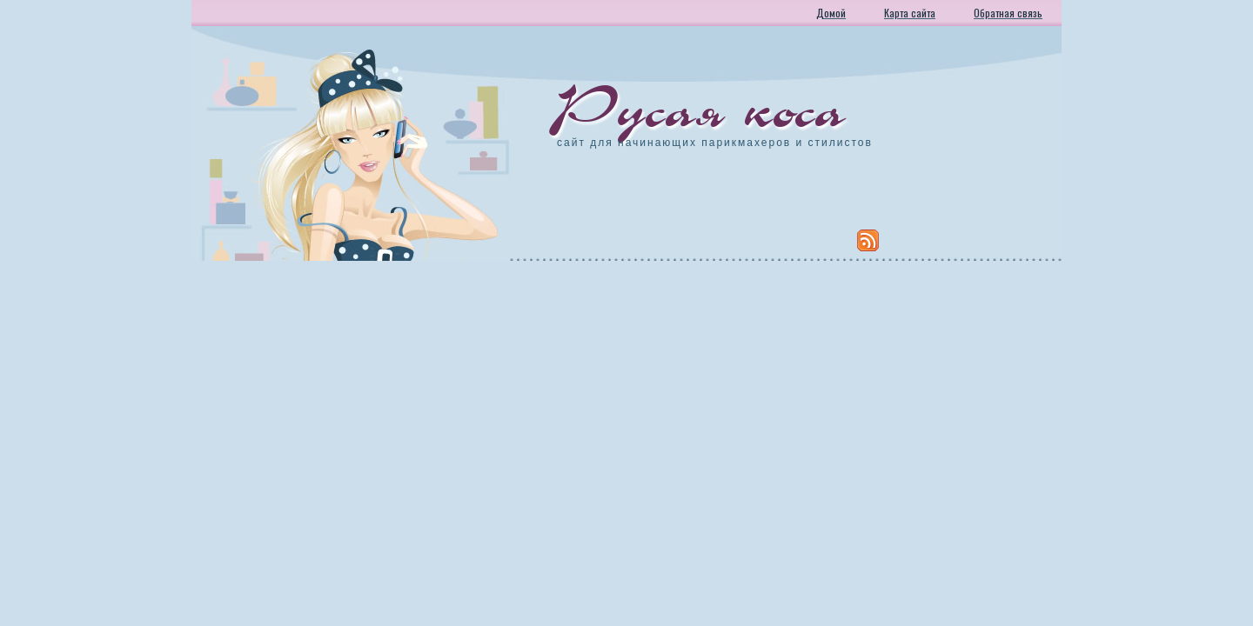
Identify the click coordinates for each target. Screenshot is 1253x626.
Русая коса (701, 109)
